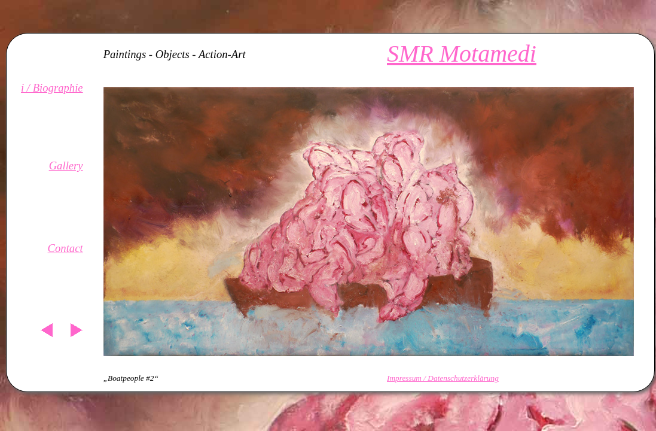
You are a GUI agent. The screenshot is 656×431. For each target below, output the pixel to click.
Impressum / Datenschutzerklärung (443, 378)
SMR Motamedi (461, 53)
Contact (65, 248)
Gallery (66, 165)
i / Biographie (52, 87)
